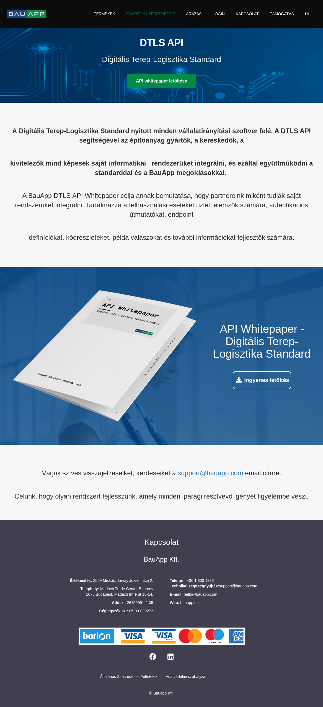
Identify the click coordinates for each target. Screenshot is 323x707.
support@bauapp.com (210, 473)
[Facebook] (152, 656)
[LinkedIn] (170, 656)
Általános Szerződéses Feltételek (128, 676)
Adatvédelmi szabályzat (186, 676)
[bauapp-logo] (26, 14)
